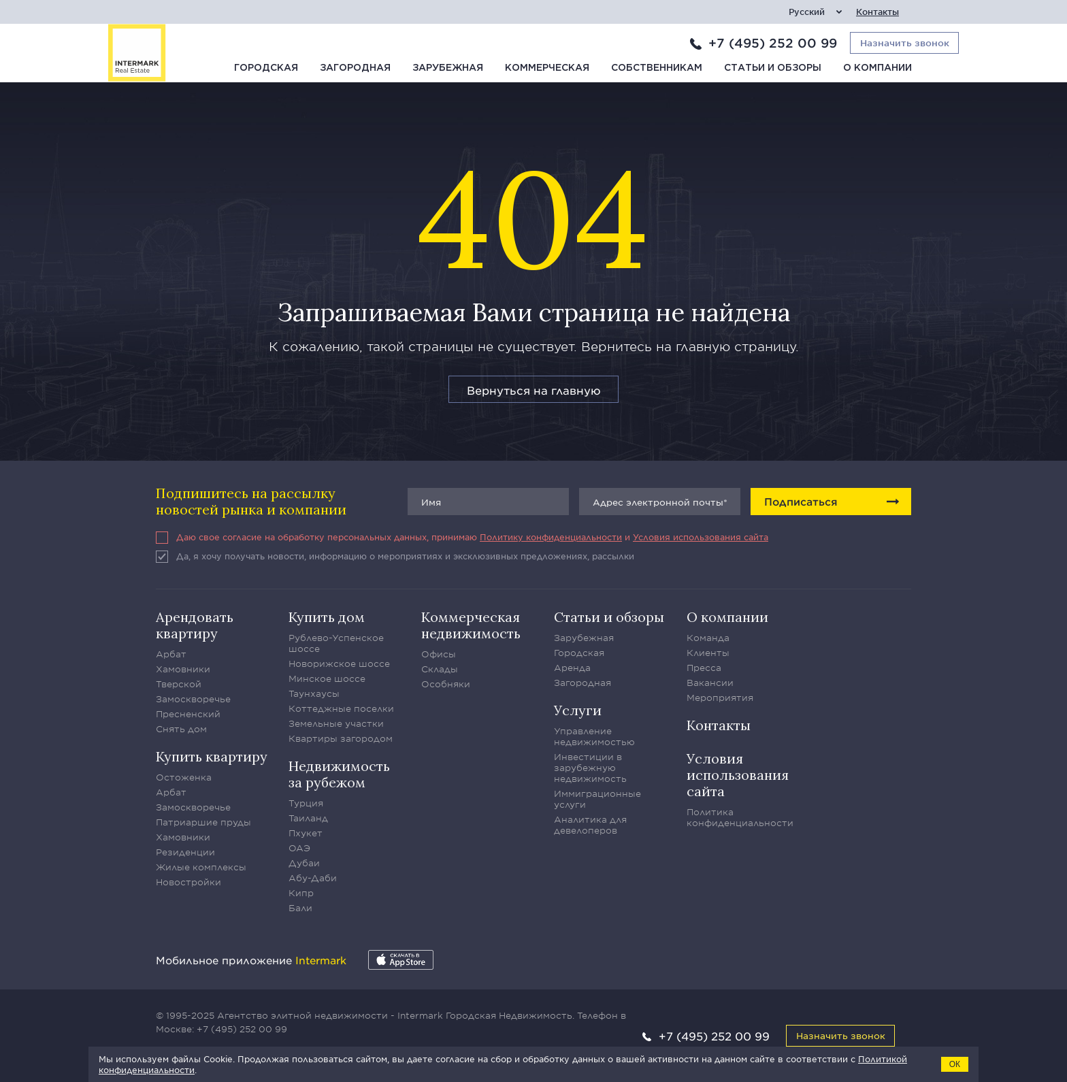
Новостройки (188, 881)
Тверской (178, 683)
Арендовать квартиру (194, 625)
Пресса (704, 667)
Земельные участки (336, 723)
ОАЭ (299, 847)
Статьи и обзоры (772, 68)
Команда (708, 637)
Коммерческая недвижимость (471, 625)
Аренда (572, 667)
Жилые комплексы (201, 867)
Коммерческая (547, 68)
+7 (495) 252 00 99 (772, 42)
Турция (306, 803)
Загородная (355, 68)
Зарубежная (447, 68)
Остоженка (184, 777)
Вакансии (710, 682)
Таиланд (308, 818)
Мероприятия (720, 697)
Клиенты (708, 652)
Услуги (578, 710)
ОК (954, 1064)
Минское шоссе (327, 678)
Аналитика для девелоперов (590, 825)
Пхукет (306, 832)
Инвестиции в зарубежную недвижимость (590, 767)
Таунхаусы (314, 693)
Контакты (877, 11)
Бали (300, 907)
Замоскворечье (193, 698)
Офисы (438, 654)
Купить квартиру (211, 756)
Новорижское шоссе (339, 663)
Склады (439, 668)
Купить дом (327, 616)
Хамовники (183, 668)
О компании (877, 68)
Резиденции (185, 852)
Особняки (445, 683)
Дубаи (304, 862)
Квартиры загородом (341, 738)
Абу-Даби (313, 877)
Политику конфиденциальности (551, 536)
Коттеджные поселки (341, 708)
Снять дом (181, 728)
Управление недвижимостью (594, 736)
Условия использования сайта (700, 536)
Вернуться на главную (534, 390)
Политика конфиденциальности (740, 817)
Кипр (301, 892)
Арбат (171, 654)
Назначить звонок (840, 1035)
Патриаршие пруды (203, 822)
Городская (266, 68)
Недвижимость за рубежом (339, 774)
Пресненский (188, 713)
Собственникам (656, 68)
